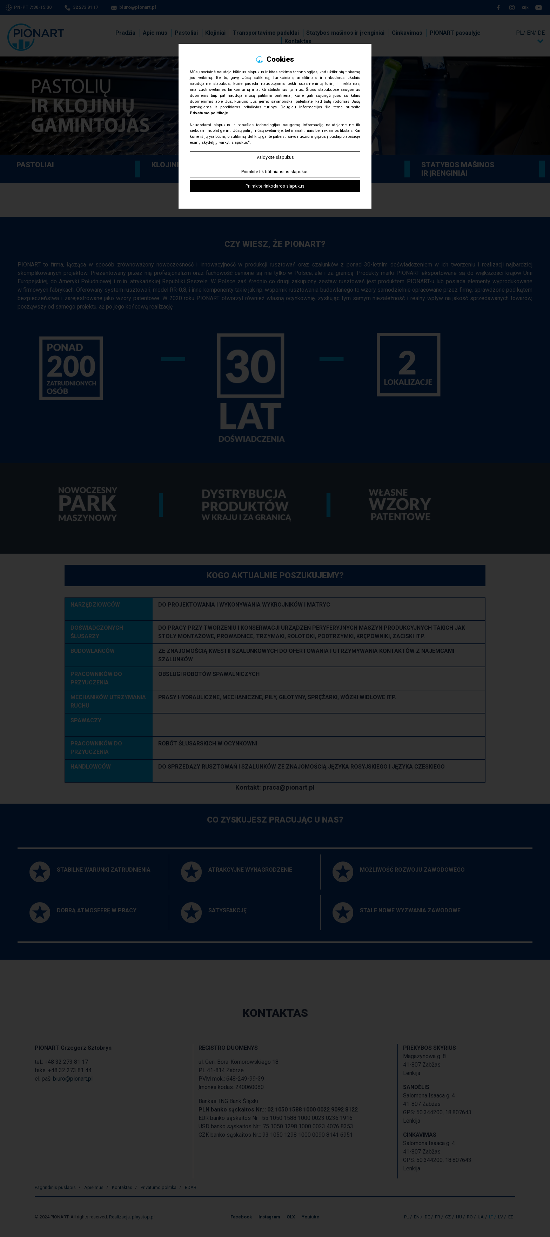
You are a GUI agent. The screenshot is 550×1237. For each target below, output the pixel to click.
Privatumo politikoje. (209, 113)
